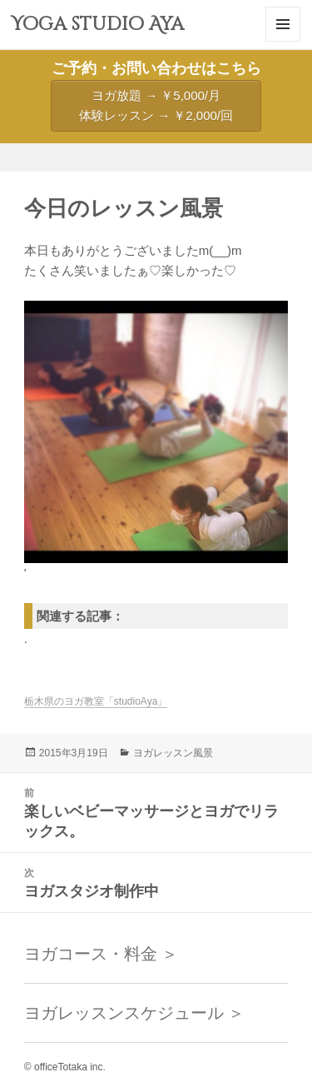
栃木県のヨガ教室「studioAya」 (95, 701)
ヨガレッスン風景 (173, 753)
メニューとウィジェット (283, 41)
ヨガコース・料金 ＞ (101, 954)
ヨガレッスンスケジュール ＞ (134, 1013)
